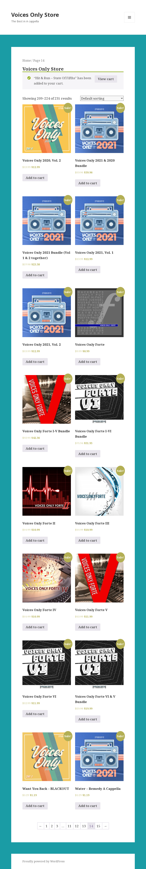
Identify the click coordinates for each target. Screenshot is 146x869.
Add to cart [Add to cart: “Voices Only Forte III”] (87, 540)
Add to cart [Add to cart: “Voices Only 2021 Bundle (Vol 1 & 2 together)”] (35, 275)
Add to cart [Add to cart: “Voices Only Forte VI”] (35, 714)
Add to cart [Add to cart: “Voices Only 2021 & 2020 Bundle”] (87, 183)
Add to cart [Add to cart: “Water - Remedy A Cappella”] (87, 806)
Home (26, 60)
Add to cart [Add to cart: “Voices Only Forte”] (87, 361)
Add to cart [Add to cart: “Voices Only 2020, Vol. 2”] (35, 178)
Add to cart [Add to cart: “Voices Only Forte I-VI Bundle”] (87, 454)
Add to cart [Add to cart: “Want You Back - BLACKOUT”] (35, 806)
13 (84, 826)
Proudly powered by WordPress (43, 861)
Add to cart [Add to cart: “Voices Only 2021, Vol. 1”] (87, 269)
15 (98, 826)
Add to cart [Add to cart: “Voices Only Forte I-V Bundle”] (35, 448)
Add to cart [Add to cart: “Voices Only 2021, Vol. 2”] (35, 361)
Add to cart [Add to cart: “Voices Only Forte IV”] (35, 627)
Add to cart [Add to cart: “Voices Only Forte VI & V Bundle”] (87, 719)
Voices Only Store (35, 14)
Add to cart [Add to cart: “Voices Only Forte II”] (35, 540)
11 (69, 826)
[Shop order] (102, 98)
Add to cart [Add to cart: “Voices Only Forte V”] (87, 627)
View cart (106, 79)
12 (77, 826)
